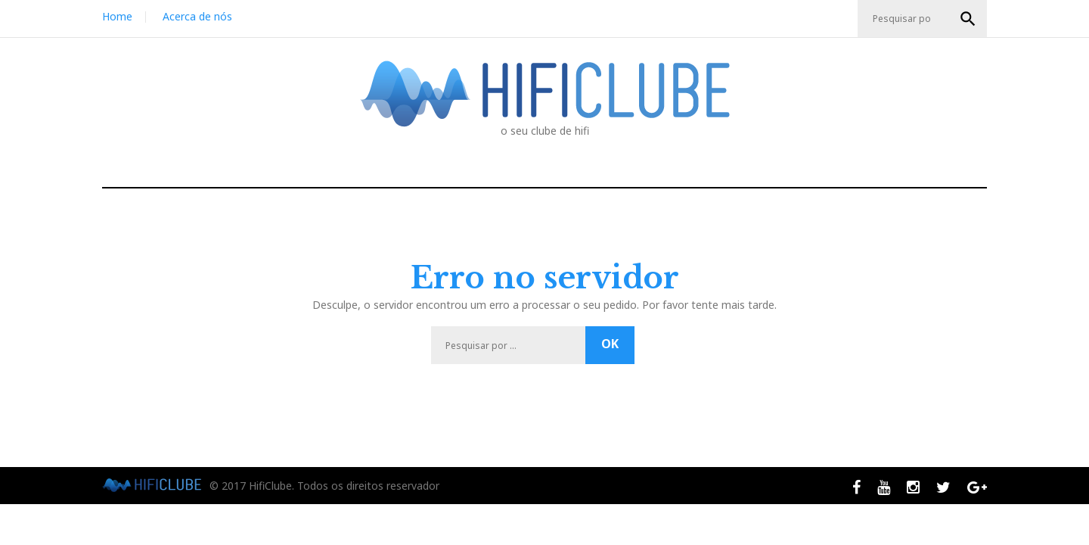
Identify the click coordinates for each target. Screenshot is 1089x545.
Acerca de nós (197, 16)
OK (968, 19)
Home (117, 16)
